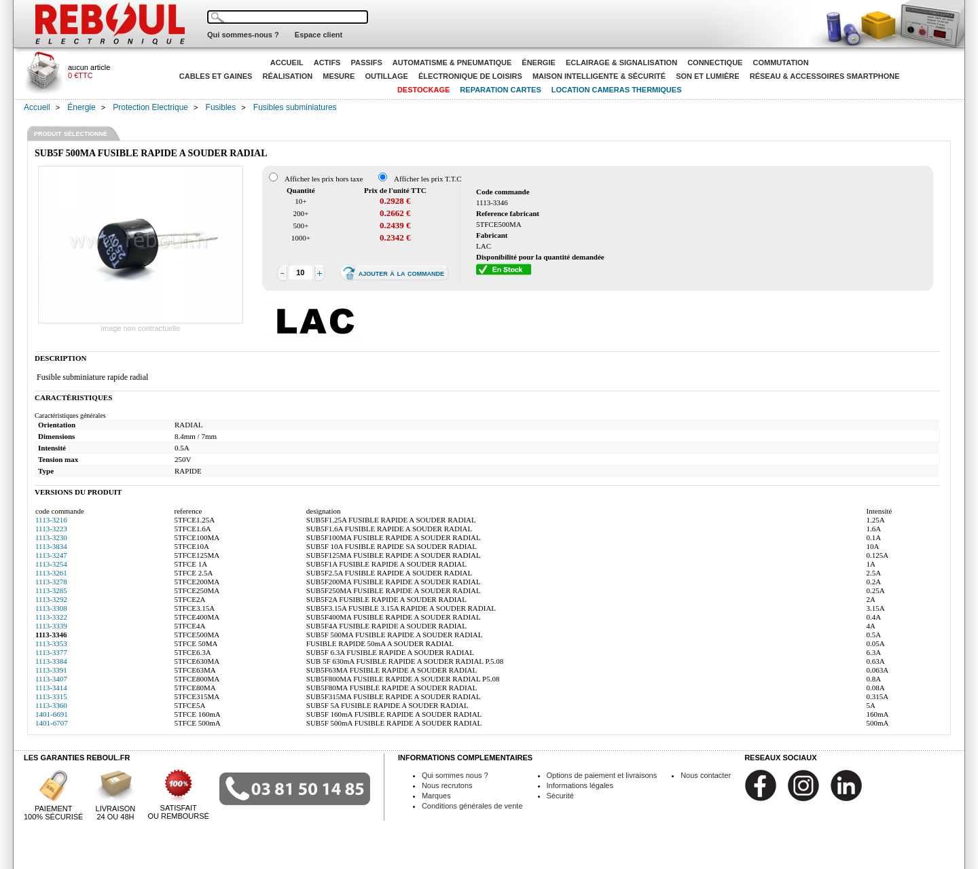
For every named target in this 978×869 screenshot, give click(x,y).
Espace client (318, 35)
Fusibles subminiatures (295, 107)
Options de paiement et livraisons (602, 775)
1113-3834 (51, 546)
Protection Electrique (150, 107)
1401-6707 (51, 723)
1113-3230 (51, 537)
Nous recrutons (447, 785)
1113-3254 (51, 564)
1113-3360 (51, 705)
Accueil (37, 107)
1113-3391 (51, 670)
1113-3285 (51, 590)
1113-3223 (51, 529)
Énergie (81, 107)
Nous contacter (706, 775)
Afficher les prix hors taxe (324, 179)
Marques (436, 796)
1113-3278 (51, 582)
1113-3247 (51, 555)
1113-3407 (51, 679)
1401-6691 (51, 714)
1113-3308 (51, 608)
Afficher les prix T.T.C (428, 179)
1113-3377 (51, 652)
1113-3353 (51, 643)
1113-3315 (51, 696)
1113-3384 (51, 661)
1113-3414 (51, 688)
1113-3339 (51, 626)
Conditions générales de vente (472, 806)
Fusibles (221, 107)
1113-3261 (51, 573)
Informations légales (580, 785)
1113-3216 (51, 520)
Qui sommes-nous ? (243, 35)
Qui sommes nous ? (455, 775)
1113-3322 (51, 617)
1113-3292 (51, 599)
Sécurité (560, 796)
